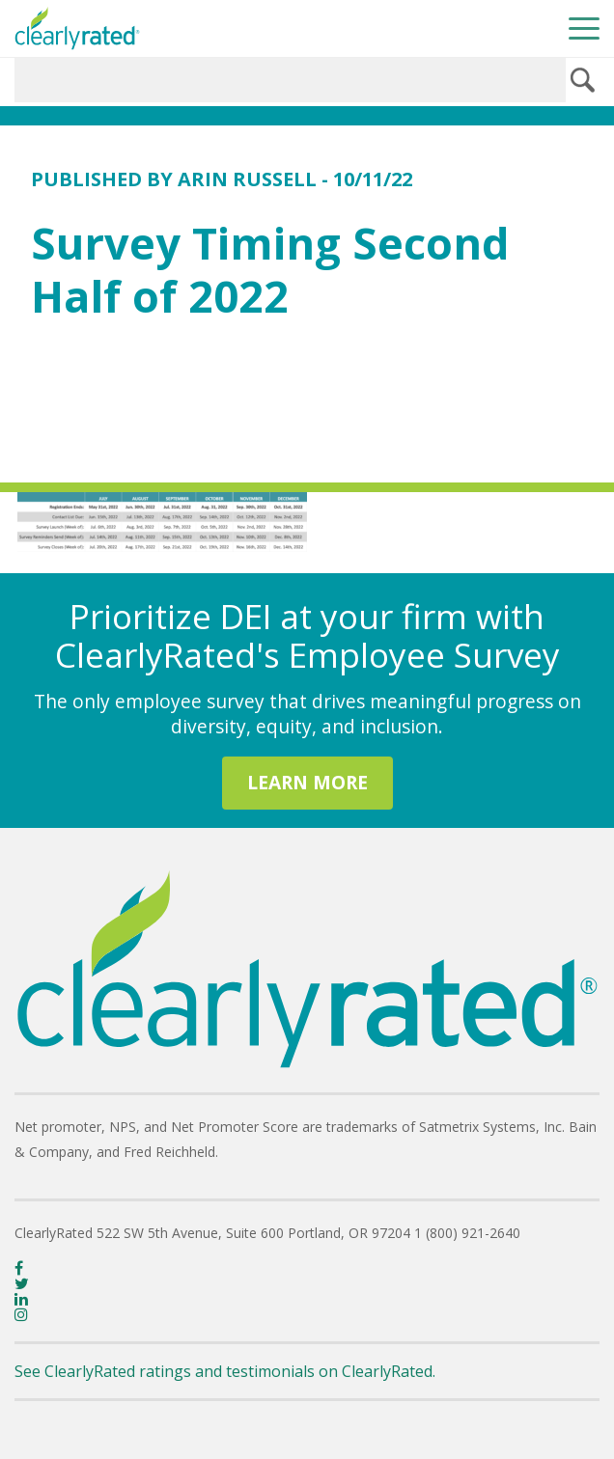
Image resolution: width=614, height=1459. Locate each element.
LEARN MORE (307, 782)
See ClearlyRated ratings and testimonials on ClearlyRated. (224, 1371)
